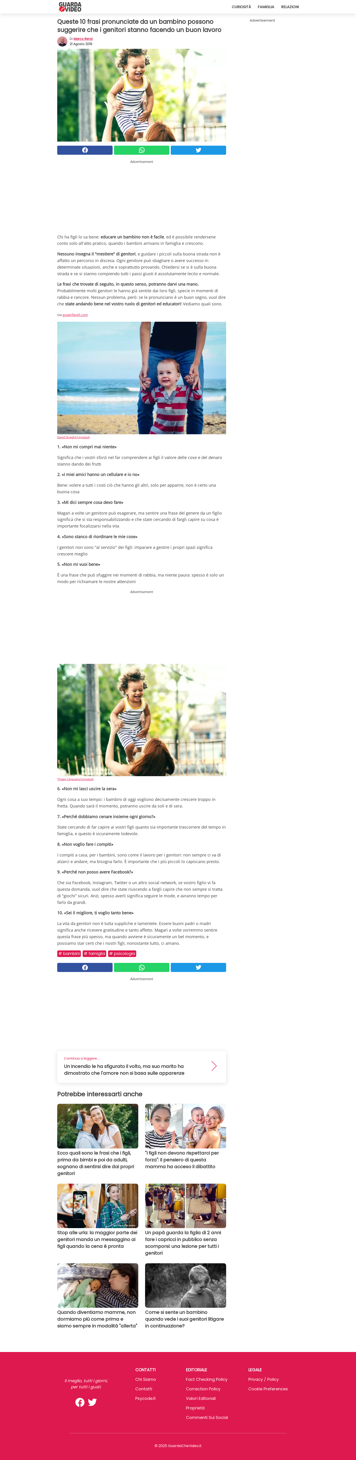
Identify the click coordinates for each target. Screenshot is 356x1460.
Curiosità (241, 7)
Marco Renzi (83, 39)
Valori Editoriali (201, 1398)
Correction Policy (203, 1389)
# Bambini (69, 953)
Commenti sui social (207, 1417)
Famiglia (266, 7)
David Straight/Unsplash (73, 437)
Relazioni (290, 7)
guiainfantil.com (75, 314)
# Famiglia (94, 953)
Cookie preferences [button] (268, 1389)
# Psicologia (122, 953)
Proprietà (195, 1408)
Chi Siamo (145, 1379)
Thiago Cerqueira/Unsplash (75, 779)
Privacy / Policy (263, 1379)
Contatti (143, 1389)
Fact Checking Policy (206, 1379)
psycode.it (145, 1398)
